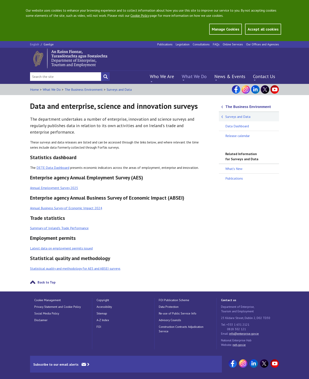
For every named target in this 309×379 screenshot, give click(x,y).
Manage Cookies (225, 29)
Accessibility (104, 307)
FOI (99, 327)
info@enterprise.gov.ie (244, 334)
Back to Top (47, 282)
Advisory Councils (170, 320)
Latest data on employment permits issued (61, 248)
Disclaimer (41, 320)
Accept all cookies (263, 29)
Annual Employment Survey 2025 (54, 188)
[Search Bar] (65, 76)
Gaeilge (49, 44)
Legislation (182, 44)
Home (34, 89)
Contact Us (264, 76)
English (35, 44)
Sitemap (102, 313)
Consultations (201, 44)
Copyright (103, 300)
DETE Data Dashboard (52, 167)
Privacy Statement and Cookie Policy (57, 307)
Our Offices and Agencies (262, 44)
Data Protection (169, 307)
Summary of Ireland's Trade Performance (59, 228)
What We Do (194, 76)
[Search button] (105, 76)
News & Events (229, 76)
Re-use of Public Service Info (177, 313)
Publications (165, 44)
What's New (233, 168)
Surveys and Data (119, 89)
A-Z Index (103, 320)
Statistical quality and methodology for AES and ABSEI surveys (75, 268)
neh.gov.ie (239, 345)
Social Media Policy (46, 313)
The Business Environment (84, 89)
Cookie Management (47, 300)
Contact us (228, 300)
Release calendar (237, 136)
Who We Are (162, 76)
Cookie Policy (139, 15)
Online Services (233, 44)
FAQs (216, 44)
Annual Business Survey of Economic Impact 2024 (66, 208)
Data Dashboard (237, 126)
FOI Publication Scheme (174, 300)
